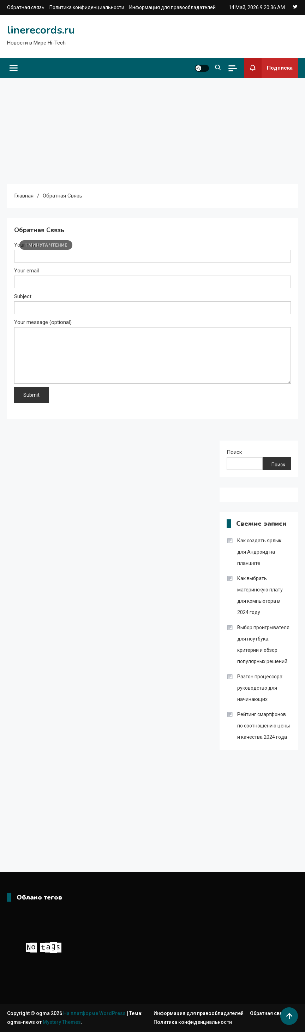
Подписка (268, 68)
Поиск (234, 452)
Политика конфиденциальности (86, 7)
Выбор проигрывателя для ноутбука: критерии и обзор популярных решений (263, 644)
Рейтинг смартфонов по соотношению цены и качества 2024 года (263, 726)
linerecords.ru (41, 30)
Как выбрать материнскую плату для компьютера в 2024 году (260, 595)
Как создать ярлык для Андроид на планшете (259, 552)
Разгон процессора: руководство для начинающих (260, 688)
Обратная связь (25, 7)
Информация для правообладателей (172, 7)
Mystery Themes (62, 1022)
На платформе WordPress (95, 1013)
